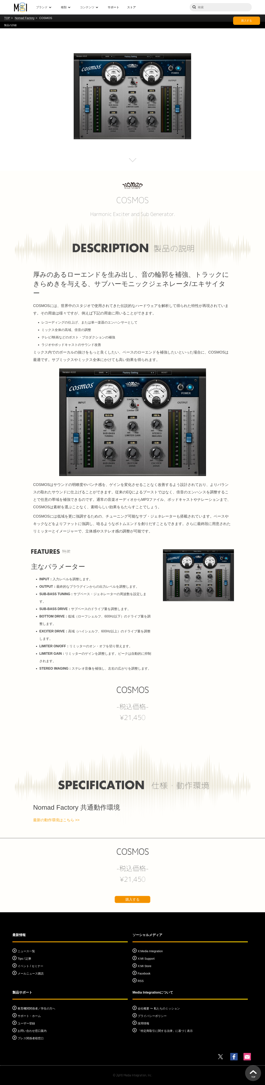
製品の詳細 (10, 25)
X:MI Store (144, 966)
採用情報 (143, 1023)
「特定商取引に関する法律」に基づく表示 (165, 1030)
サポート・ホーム (29, 1016)
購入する (246, 20)
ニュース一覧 (26, 951)
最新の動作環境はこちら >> (56, 820)
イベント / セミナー (30, 966)
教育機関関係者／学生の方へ (36, 1008)
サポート (113, 7)
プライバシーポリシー (152, 1016)
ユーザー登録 (26, 1023)
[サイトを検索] (221, 7)
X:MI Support (146, 958)
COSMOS (132, 690)
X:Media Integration (150, 951)
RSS (141, 981)
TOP (7, 18)
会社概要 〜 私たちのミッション (159, 1008)
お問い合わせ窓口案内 (32, 1030)
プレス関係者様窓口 (31, 1038)
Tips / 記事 (24, 958)
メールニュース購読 (31, 973)
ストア (131, 7)
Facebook (144, 973)
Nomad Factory (25, 18)
